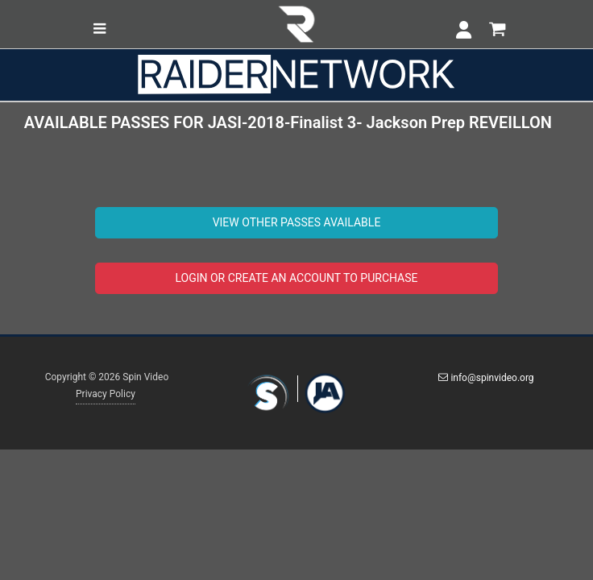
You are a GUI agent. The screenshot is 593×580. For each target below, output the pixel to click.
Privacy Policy (105, 394)
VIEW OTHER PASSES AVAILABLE (297, 222)
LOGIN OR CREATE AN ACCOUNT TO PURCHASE (296, 277)
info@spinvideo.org (485, 377)
